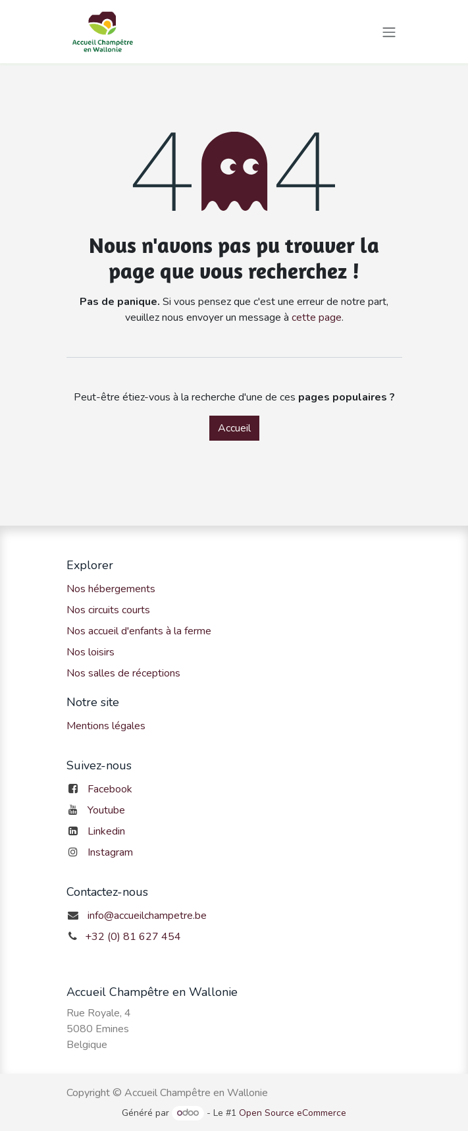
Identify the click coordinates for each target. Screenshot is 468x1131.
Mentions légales (105, 726)
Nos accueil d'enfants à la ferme (138, 631)
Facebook (110, 789)
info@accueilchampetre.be (147, 915)
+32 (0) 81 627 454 (133, 936)
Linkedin (106, 831)
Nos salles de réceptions (123, 673)
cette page (317, 317)
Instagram (110, 852)
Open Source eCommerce (292, 1113)
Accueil (234, 428)
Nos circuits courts (108, 610)
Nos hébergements (110, 589)
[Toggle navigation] (389, 31)
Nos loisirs (90, 652)
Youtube (106, 810)
